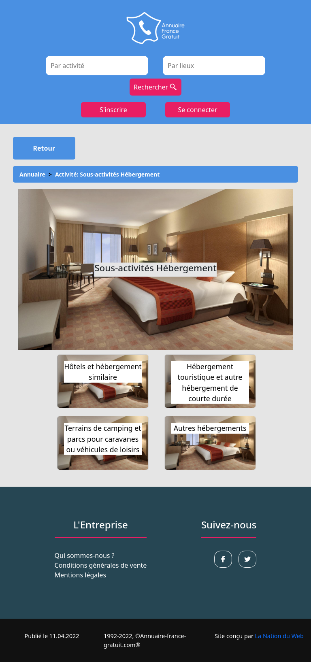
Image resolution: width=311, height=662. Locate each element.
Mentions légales (81, 574)
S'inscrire (113, 109)
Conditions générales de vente (101, 565)
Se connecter (197, 109)
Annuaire (32, 174)
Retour (44, 148)
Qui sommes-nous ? (85, 555)
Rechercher (155, 87)
